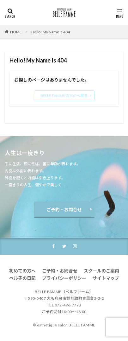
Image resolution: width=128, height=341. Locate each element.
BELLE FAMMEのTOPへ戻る (64, 95)
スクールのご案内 (101, 270)
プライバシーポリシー (64, 278)
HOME (16, 32)
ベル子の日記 (22, 278)
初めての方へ (22, 270)
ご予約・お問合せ (64, 209)
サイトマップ (106, 278)
